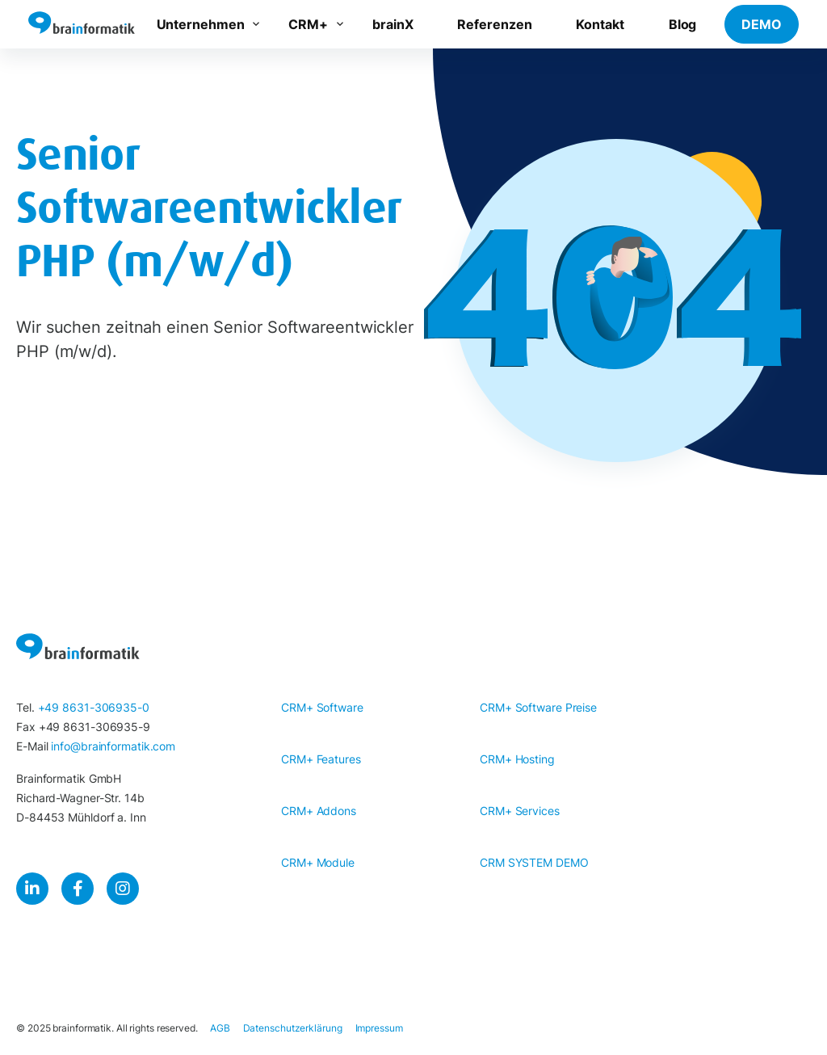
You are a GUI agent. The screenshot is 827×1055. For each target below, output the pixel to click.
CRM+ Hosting (517, 759)
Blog (683, 24)
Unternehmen (201, 24)
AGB (220, 1028)
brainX (392, 24)
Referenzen (494, 24)
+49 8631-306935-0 (93, 707)
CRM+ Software (322, 707)
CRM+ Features (321, 759)
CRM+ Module (318, 862)
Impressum (379, 1028)
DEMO (761, 24)
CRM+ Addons (318, 811)
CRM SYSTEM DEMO (534, 862)
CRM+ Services (520, 811)
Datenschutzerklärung (292, 1028)
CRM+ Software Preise (538, 707)
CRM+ (308, 24)
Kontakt (599, 24)
